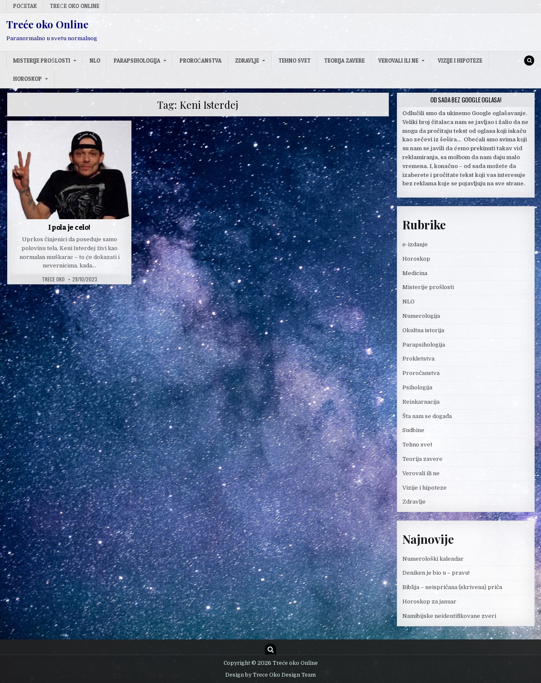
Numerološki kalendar (433, 559)
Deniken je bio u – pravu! (436, 573)
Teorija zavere (344, 60)
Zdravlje (247, 60)
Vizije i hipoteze (460, 60)
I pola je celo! (69, 227)
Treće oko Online (74, 6)
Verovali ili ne (398, 60)
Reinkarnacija (421, 402)
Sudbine (413, 430)
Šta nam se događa (427, 416)
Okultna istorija (423, 330)
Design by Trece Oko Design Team (270, 675)
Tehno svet (295, 60)
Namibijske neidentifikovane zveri (449, 616)
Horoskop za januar (429, 601)
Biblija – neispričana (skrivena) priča (452, 587)
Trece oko (53, 279)
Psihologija (417, 387)
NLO (95, 60)
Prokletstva (418, 358)
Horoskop (27, 78)
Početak (25, 6)
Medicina (414, 273)
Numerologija (421, 316)
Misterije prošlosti (41, 60)
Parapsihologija (137, 60)
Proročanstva (200, 60)
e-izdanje (415, 244)
